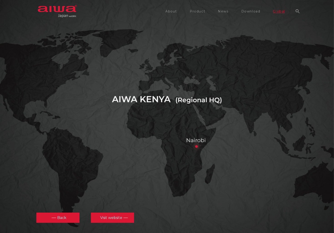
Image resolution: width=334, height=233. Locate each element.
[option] (167, 115)
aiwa (57, 11)
